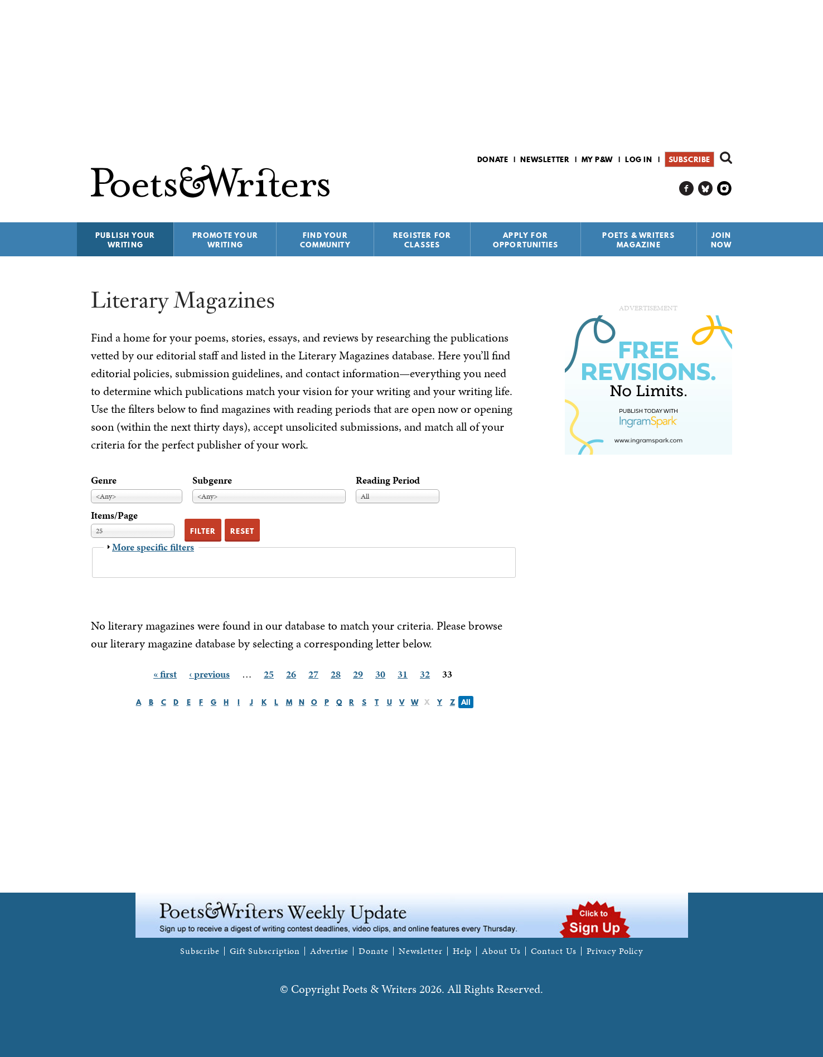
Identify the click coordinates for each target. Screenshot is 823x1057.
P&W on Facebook (686, 188)
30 (380, 674)
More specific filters (153, 547)
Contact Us (554, 951)
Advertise (329, 951)
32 (425, 674)
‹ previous (209, 674)
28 (336, 674)
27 (313, 674)
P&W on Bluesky (705, 188)
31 (403, 674)
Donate (493, 159)
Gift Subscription (265, 951)
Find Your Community (325, 240)
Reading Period (388, 480)
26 (291, 674)
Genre (104, 480)
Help (462, 951)
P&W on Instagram (724, 188)
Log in (638, 159)
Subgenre (212, 480)
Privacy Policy (615, 951)
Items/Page (114, 515)
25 (269, 674)
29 (358, 674)
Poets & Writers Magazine (638, 240)
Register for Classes (422, 240)
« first (165, 674)
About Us (501, 951)
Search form (726, 158)
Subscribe (689, 159)
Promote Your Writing (225, 240)
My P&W (597, 159)
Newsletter (544, 159)
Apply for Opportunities (526, 240)
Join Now (721, 240)
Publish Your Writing (125, 240)
